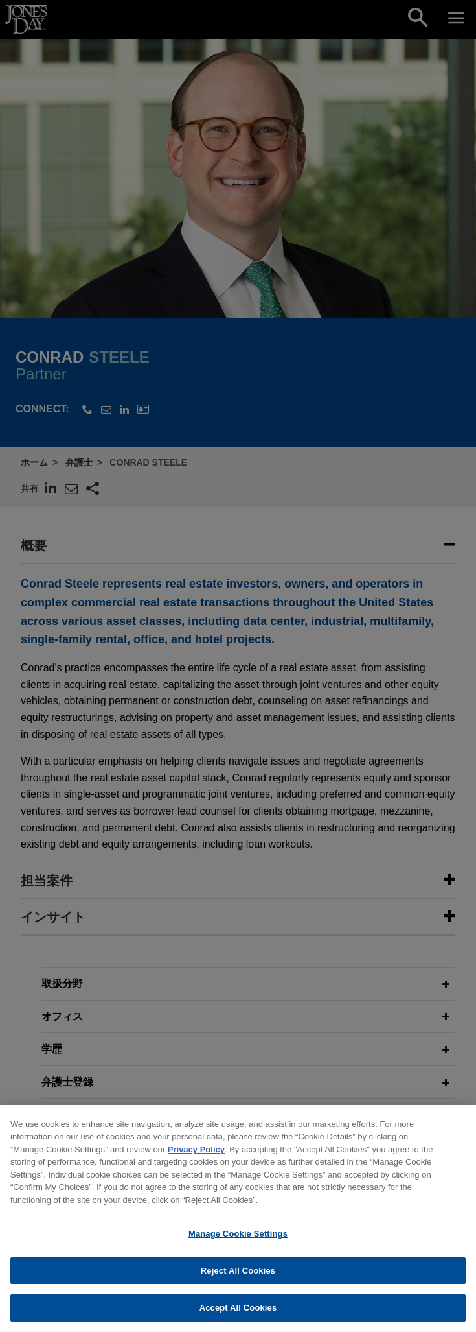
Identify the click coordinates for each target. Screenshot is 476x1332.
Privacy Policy (196, 1153)
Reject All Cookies (238, 1274)
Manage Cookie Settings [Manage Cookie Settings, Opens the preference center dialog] (238, 1238)
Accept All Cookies (238, 1312)
